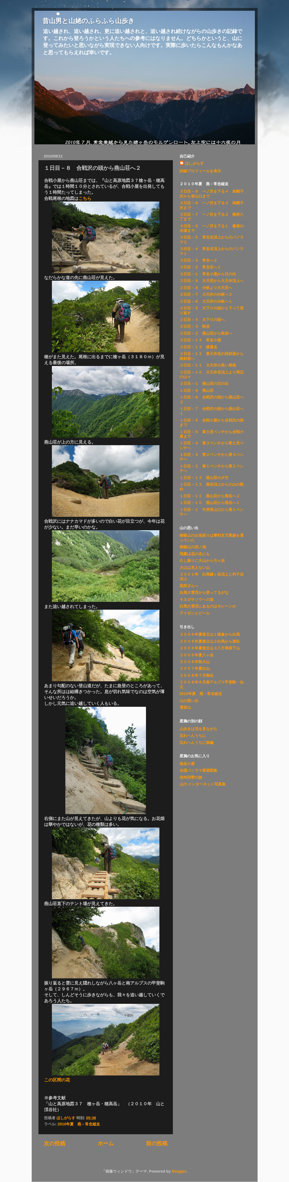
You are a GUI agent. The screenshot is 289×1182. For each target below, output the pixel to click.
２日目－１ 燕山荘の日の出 (204, 383)
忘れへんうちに (193, 735)
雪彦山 (185, 707)
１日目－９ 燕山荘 (196, 390)
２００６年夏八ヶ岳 (196, 655)
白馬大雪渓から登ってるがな (204, 592)
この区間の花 (57, 1080)
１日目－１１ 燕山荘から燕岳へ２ (210, 496)
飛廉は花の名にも (195, 554)
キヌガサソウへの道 (196, 599)
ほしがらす (194, 163)
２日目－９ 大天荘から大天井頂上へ (212, 281)
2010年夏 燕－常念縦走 (79, 1124)
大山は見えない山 (195, 567)
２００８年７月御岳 (196, 675)
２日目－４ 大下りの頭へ (202, 319)
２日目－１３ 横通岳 (198, 347)
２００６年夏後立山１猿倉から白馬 (210, 634)
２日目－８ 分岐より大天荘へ (206, 288)
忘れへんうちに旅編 (196, 742)
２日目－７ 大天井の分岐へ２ (206, 294)
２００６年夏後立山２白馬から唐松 (210, 641)
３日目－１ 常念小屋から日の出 (208, 274)
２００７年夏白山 (195, 668)
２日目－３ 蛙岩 (195, 326)
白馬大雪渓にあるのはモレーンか (208, 606)
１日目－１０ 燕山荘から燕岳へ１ (210, 502)
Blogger (179, 1171)
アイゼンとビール (195, 613)
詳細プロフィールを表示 (200, 171)
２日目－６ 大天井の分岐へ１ (206, 301)
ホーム (106, 1143)
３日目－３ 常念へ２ (198, 260)
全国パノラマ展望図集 (198, 770)
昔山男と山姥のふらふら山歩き (88, 20)
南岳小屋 (187, 764)
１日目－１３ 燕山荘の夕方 (204, 477)
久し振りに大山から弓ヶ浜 (202, 560)
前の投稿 (156, 1143)
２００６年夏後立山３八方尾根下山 (210, 648)
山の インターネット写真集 (203, 784)
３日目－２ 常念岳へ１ (200, 267)
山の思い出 (189, 700)
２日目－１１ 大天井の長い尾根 (208, 365)
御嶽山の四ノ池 (193, 547)
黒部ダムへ (189, 586)
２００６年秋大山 (195, 662)
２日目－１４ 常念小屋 (200, 340)
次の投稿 (54, 1143)
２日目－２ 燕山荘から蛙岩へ (206, 333)
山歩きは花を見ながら (198, 729)
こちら (85, 198)
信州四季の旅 (191, 777)
